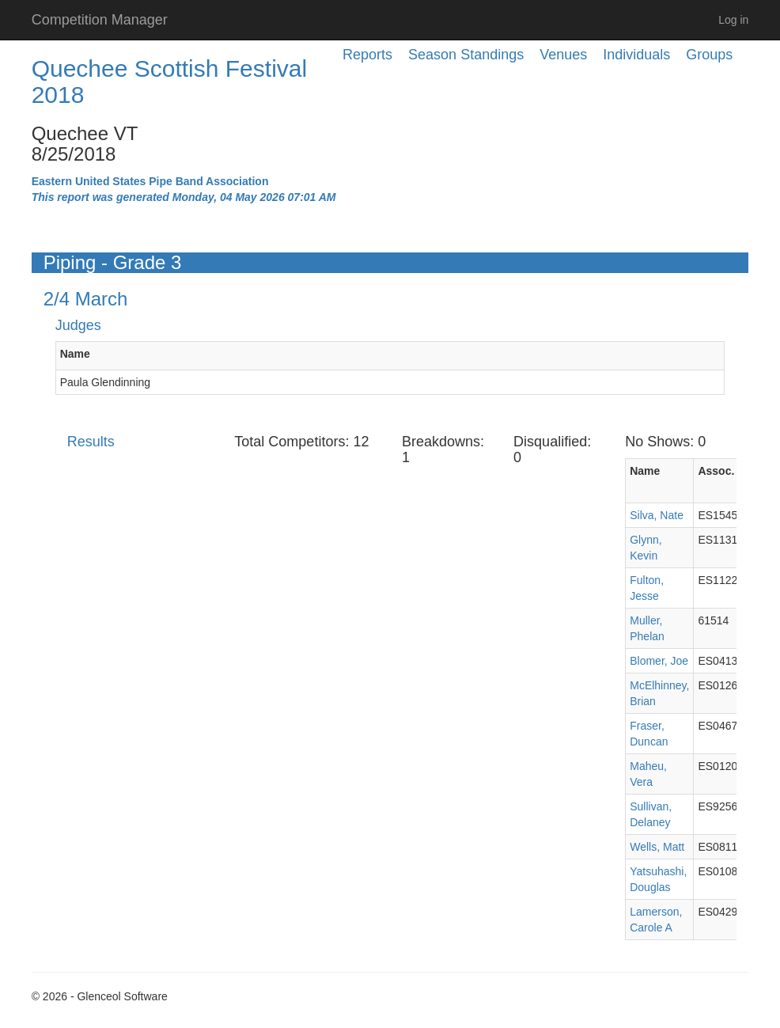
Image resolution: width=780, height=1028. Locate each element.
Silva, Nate (656, 515)
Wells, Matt (657, 846)
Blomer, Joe (659, 660)
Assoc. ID (723, 471)
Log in (733, 19)
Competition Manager (100, 20)
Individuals (636, 55)
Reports (367, 55)
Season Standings (466, 55)
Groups (709, 55)
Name (75, 353)
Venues (563, 55)
